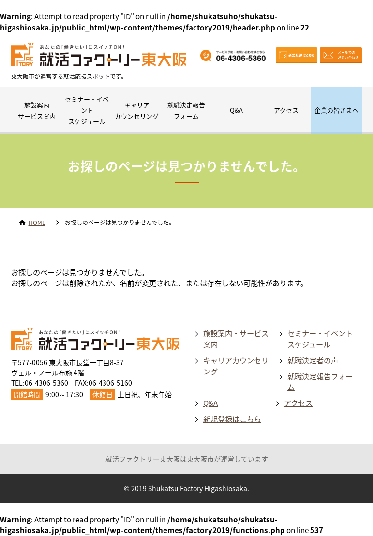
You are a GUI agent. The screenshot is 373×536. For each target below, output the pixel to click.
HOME (37, 222)
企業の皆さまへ (336, 110)
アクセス (286, 110)
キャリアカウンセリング (137, 110)
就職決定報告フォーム (186, 110)
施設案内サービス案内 (37, 110)
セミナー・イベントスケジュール (87, 110)
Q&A (236, 110)
